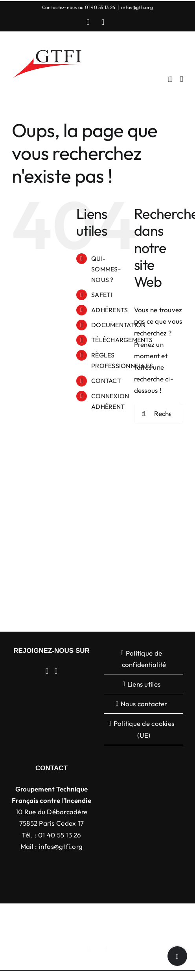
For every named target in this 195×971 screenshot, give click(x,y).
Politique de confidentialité (144, 659)
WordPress (140, 924)
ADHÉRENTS (109, 310)
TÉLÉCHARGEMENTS (122, 340)
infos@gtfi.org (137, 7)
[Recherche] (144, 413)
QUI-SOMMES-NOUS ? (106, 269)
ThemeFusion (161, 915)
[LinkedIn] (47, 671)
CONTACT (106, 381)
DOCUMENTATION (118, 325)
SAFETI (101, 295)
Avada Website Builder (110, 915)
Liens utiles (143, 684)
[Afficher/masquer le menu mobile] (181, 79)
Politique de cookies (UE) (144, 729)
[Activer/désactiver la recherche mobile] (169, 79)
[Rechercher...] (158, 413)
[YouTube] (56, 671)
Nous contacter (144, 704)
